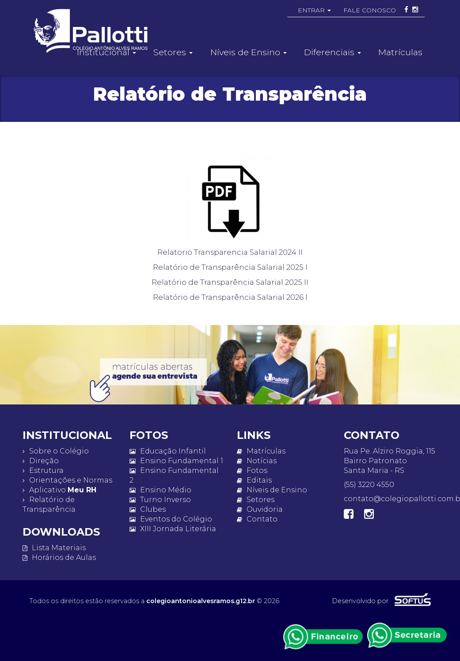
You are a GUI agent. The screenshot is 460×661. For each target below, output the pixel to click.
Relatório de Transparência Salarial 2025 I (230, 267)
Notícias (257, 461)
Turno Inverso (160, 499)
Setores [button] (173, 52)
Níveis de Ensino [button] (248, 52)
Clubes (147, 509)
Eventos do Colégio (170, 519)
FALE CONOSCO (369, 10)
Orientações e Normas (67, 480)
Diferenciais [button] (332, 52)
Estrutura (43, 470)
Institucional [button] (106, 52)
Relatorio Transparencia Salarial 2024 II (230, 252)
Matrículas (400, 52)
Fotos (252, 470)
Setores (255, 499)
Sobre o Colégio (56, 451)
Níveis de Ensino (272, 490)
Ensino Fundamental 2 (174, 475)
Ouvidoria (260, 509)
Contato (257, 519)
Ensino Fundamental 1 (176, 461)
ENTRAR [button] (314, 10)
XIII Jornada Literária (172, 529)
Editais (254, 480)
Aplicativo (59, 490)
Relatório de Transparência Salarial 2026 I (230, 297)
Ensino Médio (160, 490)
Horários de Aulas (59, 557)
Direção (41, 461)
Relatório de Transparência (49, 504)
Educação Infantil (167, 451)
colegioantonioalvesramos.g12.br (200, 601)
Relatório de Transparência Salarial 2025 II (230, 282)
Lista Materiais (54, 548)
